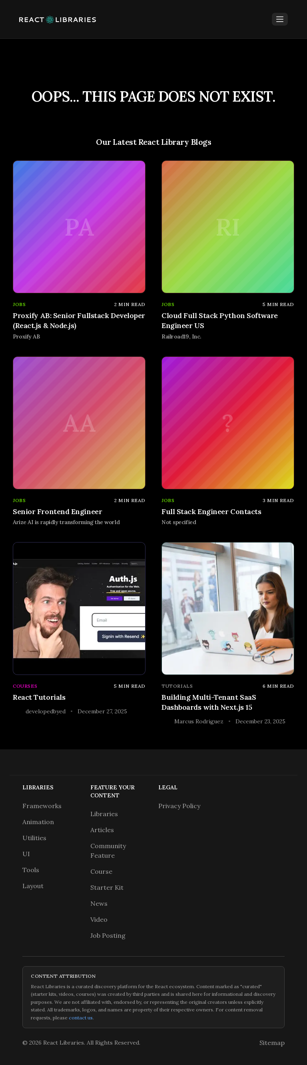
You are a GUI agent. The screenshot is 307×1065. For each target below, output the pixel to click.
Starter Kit (107, 887)
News (99, 903)
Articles (102, 830)
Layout (33, 886)
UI (26, 854)
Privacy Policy (179, 806)
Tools (30, 870)
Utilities (34, 838)
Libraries (104, 814)
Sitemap (272, 1043)
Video (99, 919)
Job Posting (108, 935)
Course (101, 871)
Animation (38, 822)
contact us (81, 1018)
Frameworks (42, 806)
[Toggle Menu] (280, 19)
